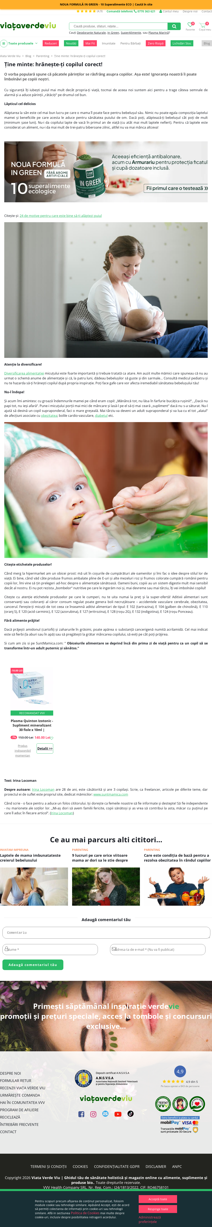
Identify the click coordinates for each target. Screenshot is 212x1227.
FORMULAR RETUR (15, 1082)
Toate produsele (19, 43)
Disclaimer (156, 1168)
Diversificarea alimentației (24, 373)
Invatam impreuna (14, 850)
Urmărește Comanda (20, 1096)
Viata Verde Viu (10, 56)
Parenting (80, 850)
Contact (207, 11)
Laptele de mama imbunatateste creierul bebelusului (30, 858)
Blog (207, 43)
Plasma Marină (158, 33)
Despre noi (190, 11)
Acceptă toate (158, 1199)
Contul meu (169, 11)
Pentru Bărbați (130, 43)
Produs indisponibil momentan (23, 750)
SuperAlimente (131, 33)
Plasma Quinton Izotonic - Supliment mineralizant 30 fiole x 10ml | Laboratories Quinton (32, 727)
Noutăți (71, 43)
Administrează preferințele (150, 1219)
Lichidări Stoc (182, 43)
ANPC (177, 1168)
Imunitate (108, 43)
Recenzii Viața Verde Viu (22, 1089)
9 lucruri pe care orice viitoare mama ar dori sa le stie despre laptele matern (100, 858)
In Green (113, 33)
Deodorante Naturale (91, 33)
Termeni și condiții (48, 1168)
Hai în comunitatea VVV (22, 1104)
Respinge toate (158, 1209)
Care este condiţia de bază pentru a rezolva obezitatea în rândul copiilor (177, 858)
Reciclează (10, 1118)
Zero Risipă (155, 43)
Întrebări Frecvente (19, 1126)
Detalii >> (45, 748)
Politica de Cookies (85, 1213)
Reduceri (51, 43)
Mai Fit (90, 43)
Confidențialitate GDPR (117, 1168)
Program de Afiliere (19, 1111)
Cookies (80, 1168)
